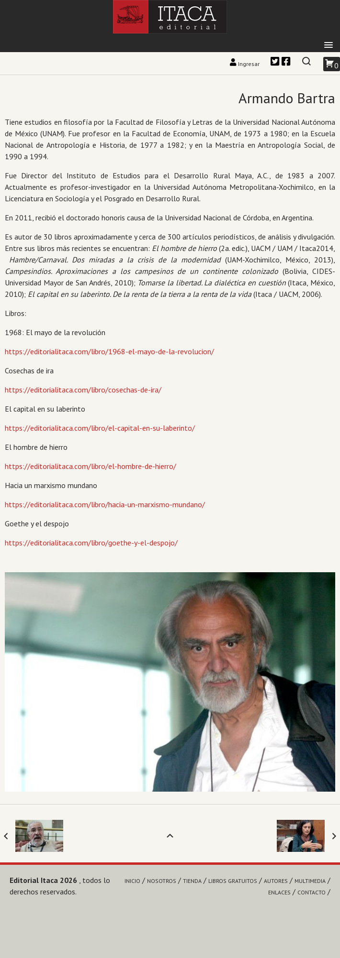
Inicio (132, 880)
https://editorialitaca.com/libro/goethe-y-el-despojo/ (91, 542)
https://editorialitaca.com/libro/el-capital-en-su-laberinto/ (100, 428)
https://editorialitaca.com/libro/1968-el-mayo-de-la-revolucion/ (109, 351)
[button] (328, 45)
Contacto (311, 892)
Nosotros (161, 880)
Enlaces (279, 892)
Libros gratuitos (232, 880)
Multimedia (310, 880)
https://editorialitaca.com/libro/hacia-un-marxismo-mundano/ (105, 504)
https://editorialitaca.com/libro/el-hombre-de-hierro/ (90, 466)
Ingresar (245, 63)
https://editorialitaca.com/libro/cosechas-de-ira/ (83, 389)
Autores (276, 880)
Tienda (192, 880)
